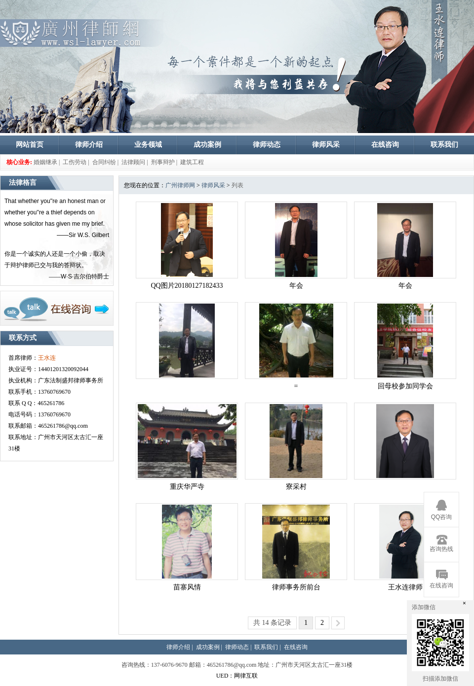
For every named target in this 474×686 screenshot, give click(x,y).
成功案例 (207, 144)
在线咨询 (385, 144)
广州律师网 (180, 185)
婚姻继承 (45, 162)
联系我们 (444, 144)
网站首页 (29, 144)
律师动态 (266, 144)
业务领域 (148, 144)
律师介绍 (89, 144)
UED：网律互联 (237, 675)
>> (338, 623)
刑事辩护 (163, 162)
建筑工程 (192, 162)
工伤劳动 (74, 162)
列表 (237, 185)
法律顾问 (133, 162)
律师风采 (326, 144)
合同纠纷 (104, 162)
